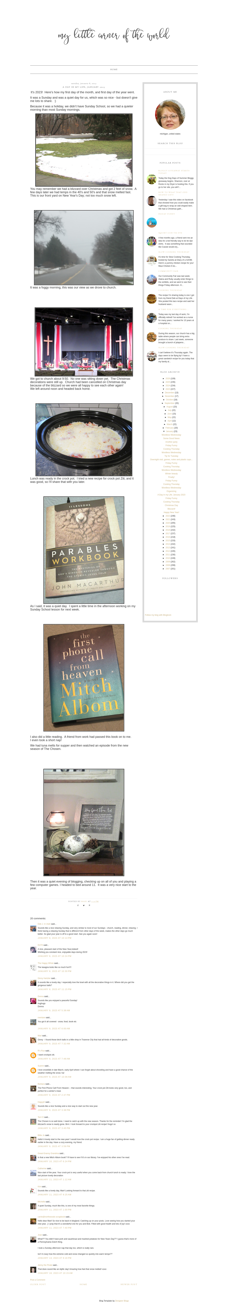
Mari (40, 1035)
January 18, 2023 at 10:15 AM (55, 1273)
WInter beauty (171, 473)
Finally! (171, 477)
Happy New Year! (171, 512)
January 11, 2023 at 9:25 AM (54, 1194)
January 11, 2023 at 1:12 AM (54, 1179)
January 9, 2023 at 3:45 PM (54, 1128)
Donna (41, 996)
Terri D (41, 1117)
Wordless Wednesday (171, 435)
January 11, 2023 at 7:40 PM (54, 1228)
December (169, 392)
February (170, 428)
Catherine (42, 1168)
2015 (168, 540)
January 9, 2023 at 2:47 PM (54, 1095)
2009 (168, 562)
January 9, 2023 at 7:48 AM (54, 1059)
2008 (168, 565)
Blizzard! (171, 509)
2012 (168, 551)
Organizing (171, 491)
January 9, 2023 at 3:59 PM (54, 1146)
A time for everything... (173, 309)
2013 (168, 547)
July (169, 410)
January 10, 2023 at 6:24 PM (54, 1161)
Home (114, 69)
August (169, 407)
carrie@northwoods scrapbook (51, 1217)
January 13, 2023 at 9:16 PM (54, 1258)
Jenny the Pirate (45, 1265)
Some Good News (171, 438)
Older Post (38, 1284)
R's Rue (41, 1051)
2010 (168, 558)
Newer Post (129, 1284)
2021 (168, 519)
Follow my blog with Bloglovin (158, 615)
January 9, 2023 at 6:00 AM (54, 1028)
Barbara (41, 1084)
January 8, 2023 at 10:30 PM (54, 971)
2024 (168, 385)
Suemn (41, 1066)
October (169, 399)
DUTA (40, 945)
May (170, 417)
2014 (168, 544)
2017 (168, 533)
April (170, 421)
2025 (168, 382)
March (169, 424)
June (169, 414)
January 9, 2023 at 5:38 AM (54, 1010)
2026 (168, 378)
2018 (168, 530)
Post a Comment (37, 1280)
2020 (168, 523)
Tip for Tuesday (171, 456)
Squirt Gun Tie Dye (170, 233)
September (170, 403)
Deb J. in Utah (44, 924)
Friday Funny (166, 214)
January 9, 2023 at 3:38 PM (54, 1110)
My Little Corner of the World (114, 36)
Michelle (41, 1202)
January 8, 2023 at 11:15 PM (54, 989)
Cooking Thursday (170, 290)
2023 (168, 389)
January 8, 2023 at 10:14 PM (54, 938)
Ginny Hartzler (44, 978)
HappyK (41, 1102)
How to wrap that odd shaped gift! (173, 193)
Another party (171, 442)
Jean (40, 1235)
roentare (41, 1017)
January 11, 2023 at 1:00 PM (54, 1210)
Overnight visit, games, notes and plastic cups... (171, 459)
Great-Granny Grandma (48, 1153)
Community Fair (168, 271)
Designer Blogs (122, 1301)
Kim (40, 1186)
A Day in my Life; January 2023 (171, 495)
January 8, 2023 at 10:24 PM (54, 956)
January (169, 431)
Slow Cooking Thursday (174, 252)
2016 (168, 537)
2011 (168, 554)
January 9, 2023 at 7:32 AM (54, 1044)
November (169, 396)
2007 (168, 569)
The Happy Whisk (46, 963)
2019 (168, 526)
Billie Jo (41, 1135)
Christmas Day (171, 505)
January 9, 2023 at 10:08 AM (54, 1077)
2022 (168, 516)
